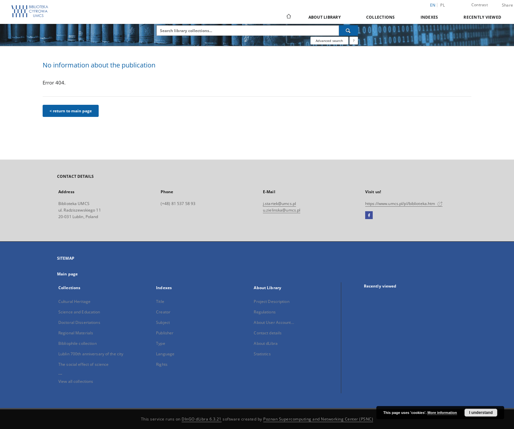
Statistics (262, 354)
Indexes (429, 17)
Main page (67, 274)
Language (165, 354)
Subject (163, 322)
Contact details (268, 333)
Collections (380, 17)
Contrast (479, 5)
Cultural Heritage (74, 301)
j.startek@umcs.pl (279, 203)
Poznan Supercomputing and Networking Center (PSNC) (318, 419)
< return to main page (70, 111)
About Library (324, 17)
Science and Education (79, 312)
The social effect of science (83, 364)
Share (507, 5)
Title (160, 301)
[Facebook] (369, 215)
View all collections (75, 381)
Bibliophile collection (77, 343)
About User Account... (274, 322)
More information (442, 413)
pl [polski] (442, 5)
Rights (162, 364)
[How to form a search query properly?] (353, 41)
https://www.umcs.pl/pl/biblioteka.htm (404, 203)
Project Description (271, 301)
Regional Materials (75, 333)
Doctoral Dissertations (79, 322)
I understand (481, 412)
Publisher (164, 333)
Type (160, 343)
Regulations (264, 312)
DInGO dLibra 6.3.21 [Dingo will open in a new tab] (202, 419)
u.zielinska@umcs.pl (281, 210)
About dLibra (265, 343)
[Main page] (288, 17)
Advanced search (329, 40)
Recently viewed (482, 17)
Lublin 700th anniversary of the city (90, 354)
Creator (163, 312)
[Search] (348, 30)
